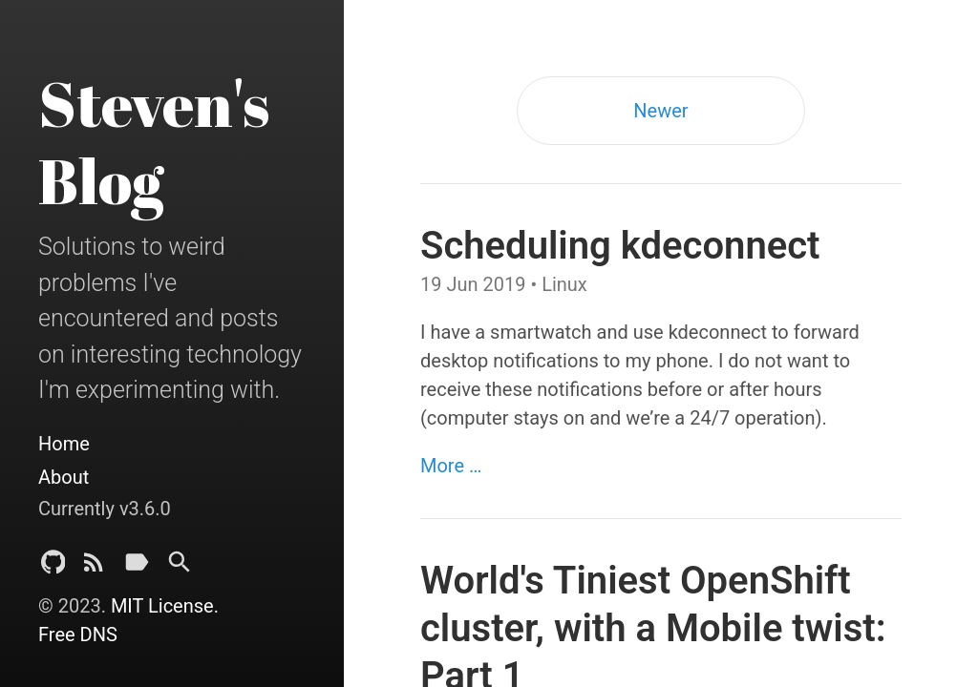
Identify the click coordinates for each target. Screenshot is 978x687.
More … (450, 465)
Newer (660, 110)
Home (64, 443)
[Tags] (136, 567)
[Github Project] (53, 567)
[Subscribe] (93, 567)
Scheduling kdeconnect (620, 245)
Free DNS (77, 634)
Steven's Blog (153, 141)
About (63, 477)
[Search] (179, 567)
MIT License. (165, 605)
